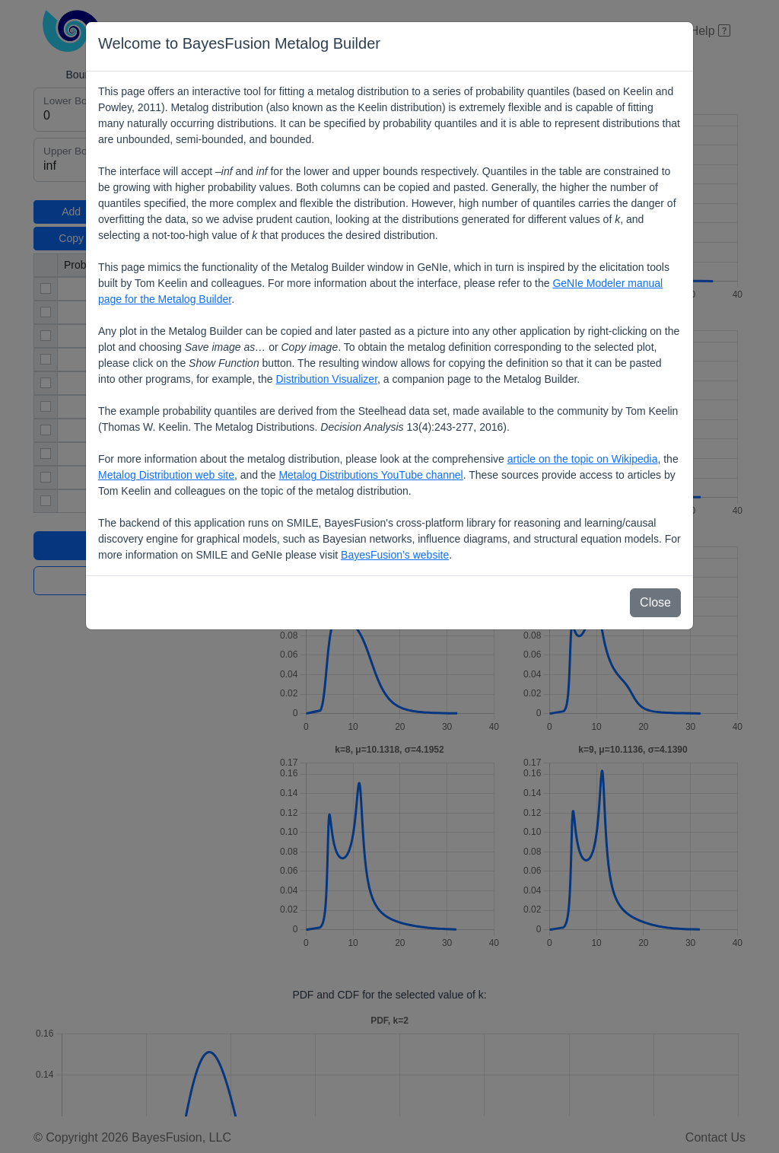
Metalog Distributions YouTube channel (370, 475)
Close (655, 602)
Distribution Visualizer (326, 379)
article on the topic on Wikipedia (582, 459)
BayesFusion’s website (395, 555)
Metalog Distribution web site (166, 475)
